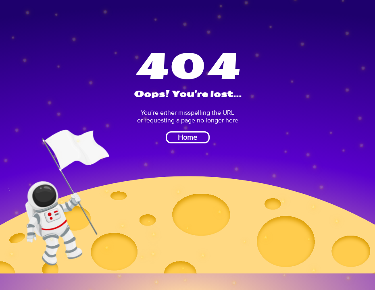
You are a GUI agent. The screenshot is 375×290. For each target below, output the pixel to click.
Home (187, 137)
